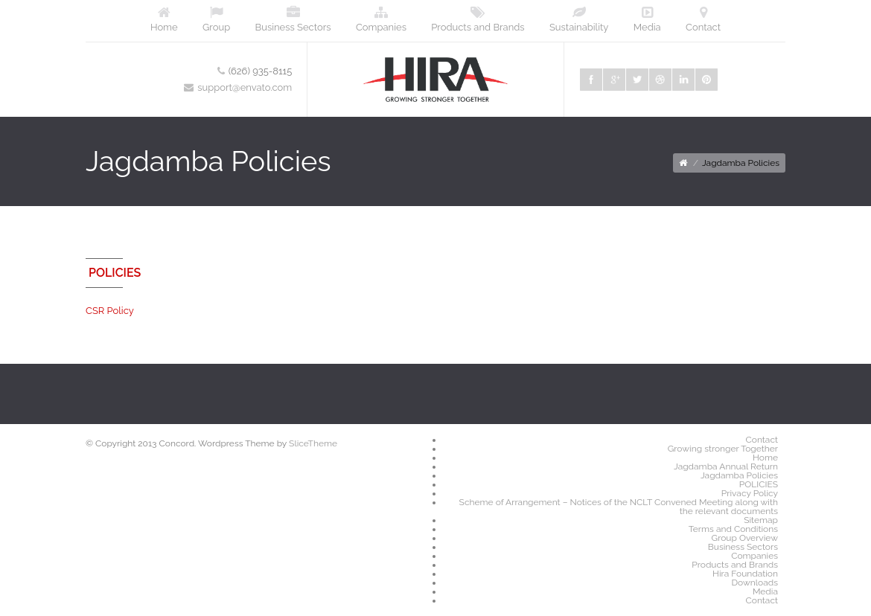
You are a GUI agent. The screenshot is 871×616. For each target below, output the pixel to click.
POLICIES (758, 484)
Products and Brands (477, 19)
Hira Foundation (745, 573)
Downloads (755, 582)
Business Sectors (293, 19)
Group (216, 19)
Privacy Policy (749, 493)
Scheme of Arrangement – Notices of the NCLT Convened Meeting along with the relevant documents (618, 506)
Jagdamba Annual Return (726, 466)
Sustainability (578, 19)
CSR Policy (110, 310)
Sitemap (761, 520)
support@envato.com (244, 87)
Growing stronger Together (723, 448)
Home (164, 19)
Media (647, 19)
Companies (381, 19)
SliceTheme (313, 443)
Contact (703, 19)
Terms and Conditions (733, 529)
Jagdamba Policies (739, 475)
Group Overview (745, 538)
